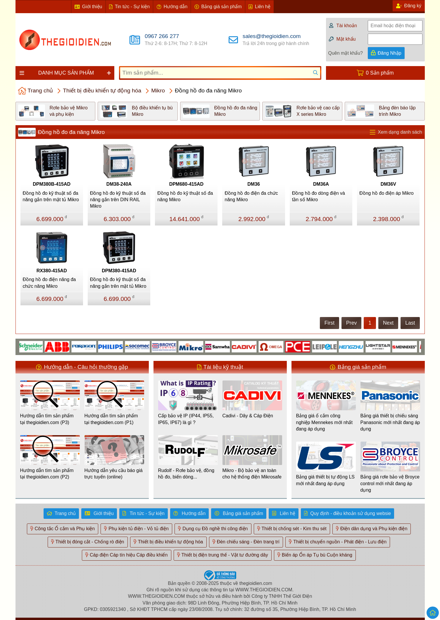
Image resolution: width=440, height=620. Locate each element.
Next (388, 323)
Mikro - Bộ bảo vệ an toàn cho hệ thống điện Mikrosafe (252, 473)
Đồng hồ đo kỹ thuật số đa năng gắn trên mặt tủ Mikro (51, 196)
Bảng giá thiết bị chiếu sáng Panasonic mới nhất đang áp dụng (390, 422)
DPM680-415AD (186, 184)
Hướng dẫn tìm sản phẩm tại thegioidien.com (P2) (47, 473)
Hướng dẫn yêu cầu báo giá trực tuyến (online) (113, 473)
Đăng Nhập (389, 53)
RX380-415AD (52, 270)
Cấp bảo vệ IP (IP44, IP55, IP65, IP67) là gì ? (186, 419)
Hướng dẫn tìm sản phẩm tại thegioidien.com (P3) (47, 419)
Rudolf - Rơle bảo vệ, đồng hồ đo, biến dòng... (186, 473)
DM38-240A (119, 184)
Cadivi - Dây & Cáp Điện (247, 415)
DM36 (253, 184)
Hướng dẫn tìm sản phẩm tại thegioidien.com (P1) (111, 419)
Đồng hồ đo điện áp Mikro (386, 193)
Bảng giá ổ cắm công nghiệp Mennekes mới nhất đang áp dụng (324, 422)
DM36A (321, 184)
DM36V (388, 184)
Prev (351, 323)
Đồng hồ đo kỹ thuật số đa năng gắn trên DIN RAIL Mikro (118, 200)
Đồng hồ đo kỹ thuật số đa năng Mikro (185, 196)
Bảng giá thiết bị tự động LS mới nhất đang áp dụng (325, 480)
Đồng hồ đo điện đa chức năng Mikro (251, 196)
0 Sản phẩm (380, 73)
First (329, 323)
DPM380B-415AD (51, 184)
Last (410, 323)
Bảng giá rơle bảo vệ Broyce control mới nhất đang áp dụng (390, 483)
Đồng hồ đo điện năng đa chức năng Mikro (49, 282)
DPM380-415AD (119, 270)
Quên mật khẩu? (345, 53)
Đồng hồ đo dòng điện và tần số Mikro (318, 196)
